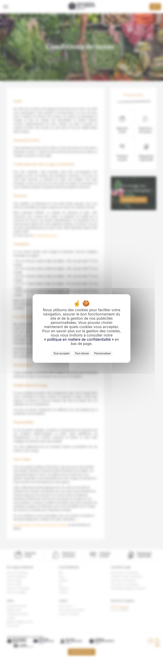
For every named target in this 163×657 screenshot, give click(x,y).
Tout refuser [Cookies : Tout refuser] (82, 353)
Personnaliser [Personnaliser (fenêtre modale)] (102, 353)
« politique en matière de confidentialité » (79, 339)
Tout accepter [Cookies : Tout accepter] (61, 353)
